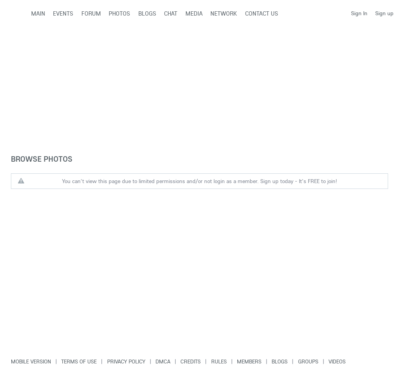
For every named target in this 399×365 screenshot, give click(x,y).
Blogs (280, 361)
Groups (308, 361)
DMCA (162, 361)
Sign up (384, 13)
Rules (219, 361)
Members (249, 361)
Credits (190, 361)
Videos (337, 361)
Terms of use (79, 361)
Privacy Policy (126, 361)
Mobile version (31, 361)
